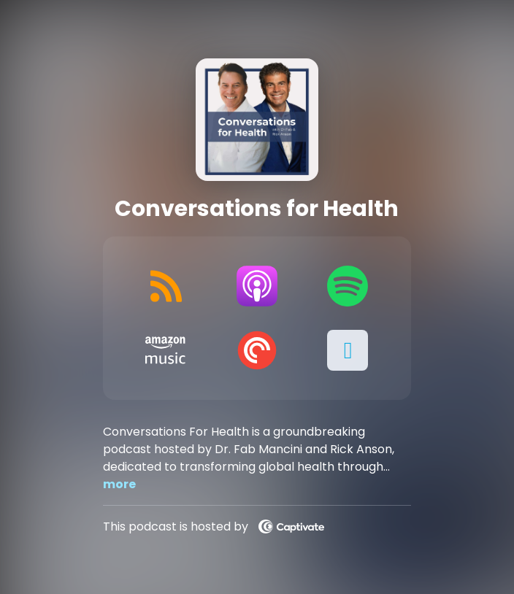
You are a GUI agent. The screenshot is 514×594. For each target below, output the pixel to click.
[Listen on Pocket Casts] (256, 350)
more (119, 484)
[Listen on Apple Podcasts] (256, 286)
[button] (348, 350)
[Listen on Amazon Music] (166, 350)
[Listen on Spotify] (348, 286)
